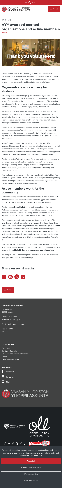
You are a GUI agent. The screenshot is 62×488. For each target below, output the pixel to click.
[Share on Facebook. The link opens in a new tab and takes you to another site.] (5, 277)
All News (8, 290)
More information (31, 480)
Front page (6, 348)
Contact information (10, 351)
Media (4, 356)
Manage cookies (31, 474)
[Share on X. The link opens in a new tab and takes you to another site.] (17, 277)
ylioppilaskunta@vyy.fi (11, 319)
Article (4, 33)
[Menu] (54, 9)
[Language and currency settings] (26, 2)
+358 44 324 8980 (9, 317)
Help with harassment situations (15, 354)
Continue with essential (31, 467)
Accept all (31, 461)
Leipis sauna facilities (10, 359)
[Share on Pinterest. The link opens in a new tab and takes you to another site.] (11, 277)
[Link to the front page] (16, 9)
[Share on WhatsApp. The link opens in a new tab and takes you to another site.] (24, 277)
